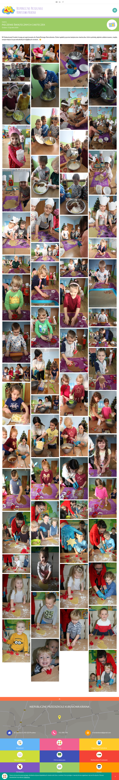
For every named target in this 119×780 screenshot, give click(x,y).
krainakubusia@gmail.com (101, 733)
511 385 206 (63, 733)
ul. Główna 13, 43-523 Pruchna (25, 733)
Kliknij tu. (27, 777)
